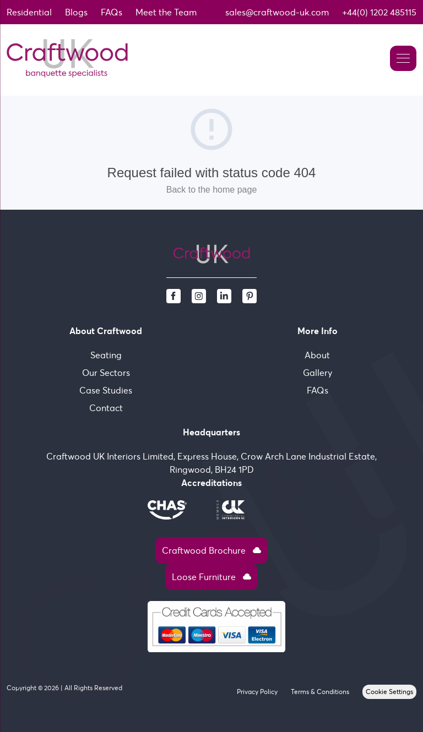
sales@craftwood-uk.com (277, 12)
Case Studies (105, 390)
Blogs (76, 12)
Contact (106, 407)
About (317, 354)
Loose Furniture (211, 576)
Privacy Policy (257, 691)
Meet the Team (166, 12)
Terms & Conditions (320, 691)
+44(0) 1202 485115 (379, 12)
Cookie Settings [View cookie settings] (389, 691)
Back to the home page (211, 189)
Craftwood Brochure (211, 550)
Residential (29, 12)
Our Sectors (106, 372)
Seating (106, 354)
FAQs (111, 12)
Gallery (317, 372)
